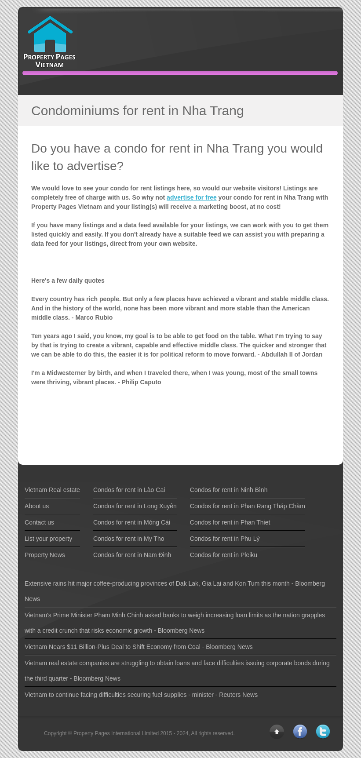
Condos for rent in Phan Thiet (230, 522)
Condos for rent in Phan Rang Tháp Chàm (247, 506)
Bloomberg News (181, 630)
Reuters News (238, 694)
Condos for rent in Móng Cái (131, 522)
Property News (45, 554)
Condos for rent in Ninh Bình (229, 489)
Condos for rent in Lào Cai (129, 489)
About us (37, 506)
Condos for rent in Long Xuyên (135, 506)
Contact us (39, 522)
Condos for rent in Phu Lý (225, 538)
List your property (48, 538)
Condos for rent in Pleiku (223, 554)
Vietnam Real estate (52, 489)
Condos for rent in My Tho (128, 538)
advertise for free (192, 197)
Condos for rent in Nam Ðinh (132, 554)
